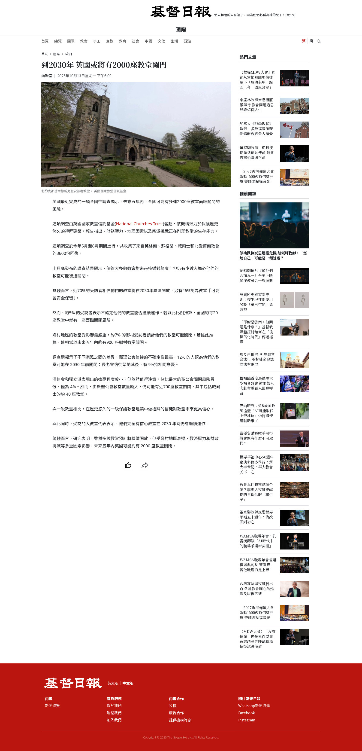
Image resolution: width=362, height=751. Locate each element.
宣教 (109, 41)
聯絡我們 (114, 713)
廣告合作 (176, 713)
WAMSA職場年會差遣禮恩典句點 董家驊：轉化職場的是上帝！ (258, 564)
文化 (161, 41)
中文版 (127, 683)
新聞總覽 (52, 705)
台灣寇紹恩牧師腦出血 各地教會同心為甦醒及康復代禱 (257, 588)
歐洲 (68, 54)
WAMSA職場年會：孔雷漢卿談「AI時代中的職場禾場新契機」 (258, 541)
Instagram (246, 720)
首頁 (45, 41)
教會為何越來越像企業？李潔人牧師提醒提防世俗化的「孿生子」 (256, 492)
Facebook (246, 713)
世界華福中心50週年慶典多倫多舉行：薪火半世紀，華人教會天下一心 (257, 465)
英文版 (112, 683)
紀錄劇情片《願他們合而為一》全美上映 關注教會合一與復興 (256, 275)
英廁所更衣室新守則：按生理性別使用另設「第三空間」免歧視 (256, 302)
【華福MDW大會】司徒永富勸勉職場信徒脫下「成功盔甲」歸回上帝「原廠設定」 (257, 80)
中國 (148, 41)
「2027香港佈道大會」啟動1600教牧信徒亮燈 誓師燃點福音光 (258, 176)
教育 (122, 41)
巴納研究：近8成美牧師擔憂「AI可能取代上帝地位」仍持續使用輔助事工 (257, 413)
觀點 (187, 41)
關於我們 (114, 705)
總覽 (58, 41)
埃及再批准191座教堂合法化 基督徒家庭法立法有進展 (257, 359)
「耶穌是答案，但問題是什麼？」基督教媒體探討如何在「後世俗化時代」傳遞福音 (256, 332)
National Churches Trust (139, 223)
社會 (135, 41)
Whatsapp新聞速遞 (254, 705)
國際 (181, 29)
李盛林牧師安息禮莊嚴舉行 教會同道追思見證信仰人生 (257, 104)
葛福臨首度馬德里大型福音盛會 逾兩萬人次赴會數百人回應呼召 (257, 386)
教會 (83, 41)
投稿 (172, 705)
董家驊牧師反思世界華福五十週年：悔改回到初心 (256, 517)
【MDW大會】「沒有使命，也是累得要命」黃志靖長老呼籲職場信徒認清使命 (257, 639)
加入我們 (114, 720)
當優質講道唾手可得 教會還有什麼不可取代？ (256, 438)
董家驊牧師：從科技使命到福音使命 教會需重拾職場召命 (257, 152)
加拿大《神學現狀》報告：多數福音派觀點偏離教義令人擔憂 (256, 128)
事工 (96, 41)
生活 (174, 41)
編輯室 (46, 75)
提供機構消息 (180, 720)
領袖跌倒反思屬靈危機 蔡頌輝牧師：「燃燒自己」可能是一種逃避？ (273, 255)
